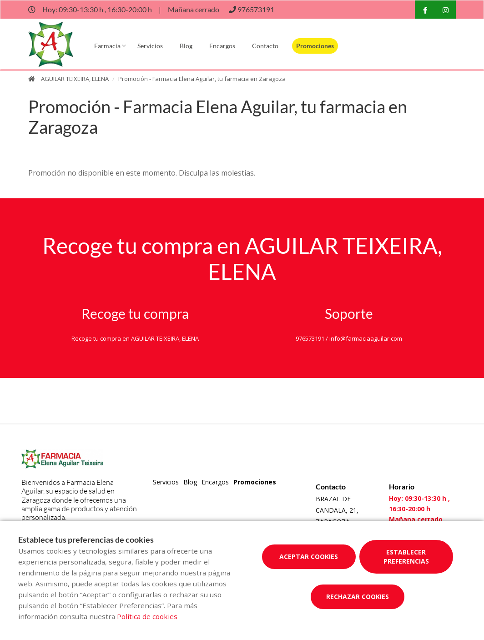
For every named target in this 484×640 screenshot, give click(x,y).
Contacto (265, 46)
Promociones (315, 46)
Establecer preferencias (406, 556)
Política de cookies (147, 616)
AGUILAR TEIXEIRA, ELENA (75, 79)
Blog (186, 46)
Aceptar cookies (308, 556)
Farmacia (107, 46)
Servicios (150, 46)
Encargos (222, 46)
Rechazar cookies (357, 596)
